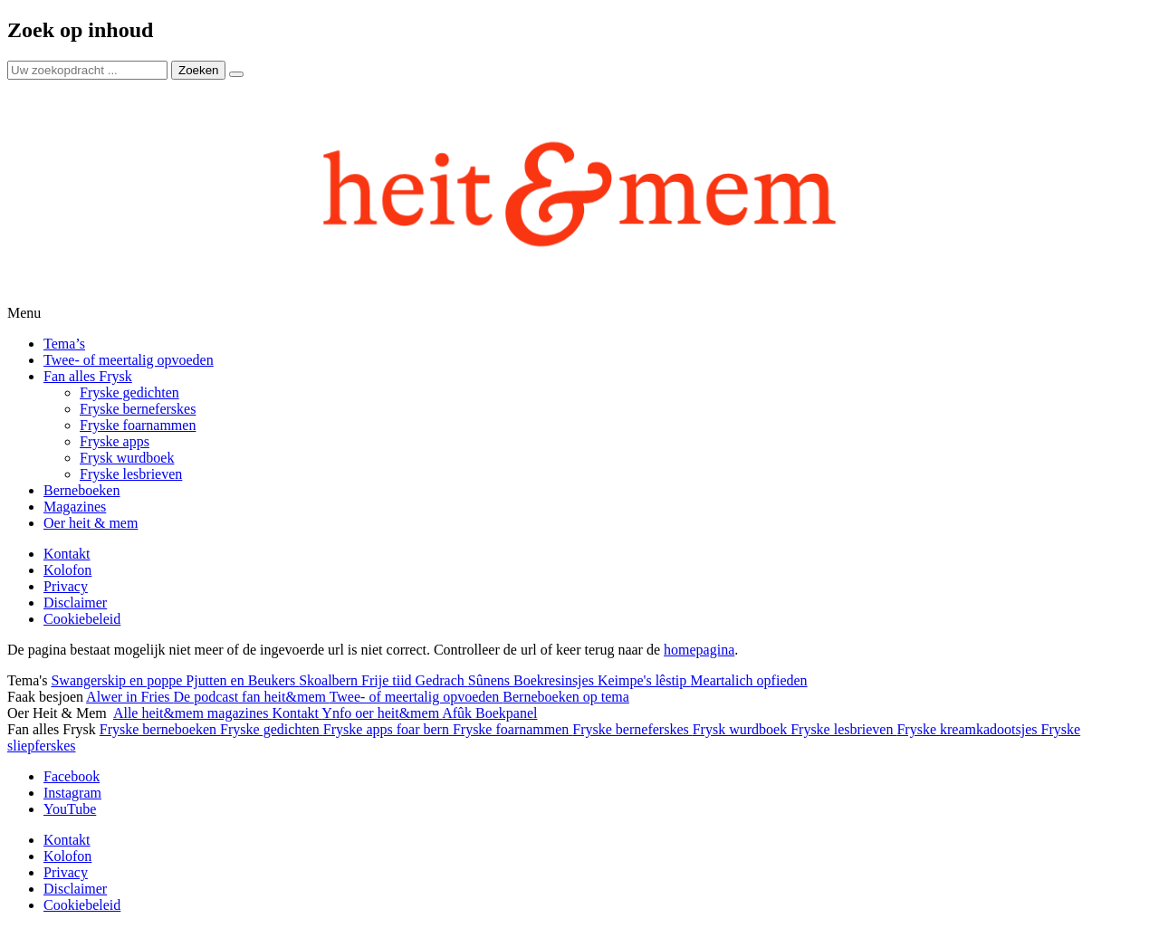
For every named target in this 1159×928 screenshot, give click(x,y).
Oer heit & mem (90, 523)
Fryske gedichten (129, 392)
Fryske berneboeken (160, 729)
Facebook (71, 776)
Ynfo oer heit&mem (381, 713)
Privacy (65, 586)
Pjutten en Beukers (242, 680)
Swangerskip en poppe (118, 680)
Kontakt (67, 553)
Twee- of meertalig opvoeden (128, 360)
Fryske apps (114, 441)
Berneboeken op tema (566, 696)
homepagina (699, 649)
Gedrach (442, 680)
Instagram (72, 792)
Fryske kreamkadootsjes (968, 729)
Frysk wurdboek (127, 457)
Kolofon (67, 570)
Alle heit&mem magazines (193, 713)
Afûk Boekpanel (489, 713)
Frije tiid (388, 680)
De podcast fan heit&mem (252, 696)
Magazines (74, 506)
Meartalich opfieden (748, 680)
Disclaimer (75, 602)
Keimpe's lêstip (644, 680)
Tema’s (64, 343)
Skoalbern (330, 680)
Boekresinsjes (555, 680)
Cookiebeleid (81, 619)
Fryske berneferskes (138, 408)
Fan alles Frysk (87, 376)
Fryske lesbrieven (131, 474)
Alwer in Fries (129, 696)
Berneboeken (81, 490)
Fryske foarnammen (138, 425)
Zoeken (198, 70)
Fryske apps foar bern (388, 729)
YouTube (69, 809)
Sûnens (490, 680)
